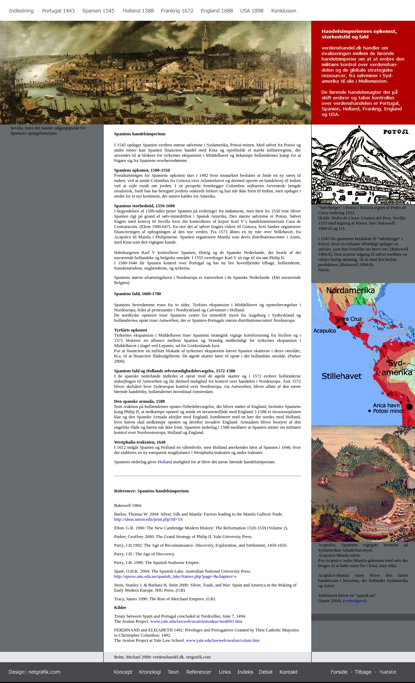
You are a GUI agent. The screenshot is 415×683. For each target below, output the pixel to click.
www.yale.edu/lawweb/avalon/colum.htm (223, 640)
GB (180, 590)
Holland (165, 461)
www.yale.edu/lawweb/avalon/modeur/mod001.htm (196, 621)
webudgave (354, 600)
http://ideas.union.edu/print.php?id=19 (148, 519)
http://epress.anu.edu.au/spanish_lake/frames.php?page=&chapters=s (175, 576)
